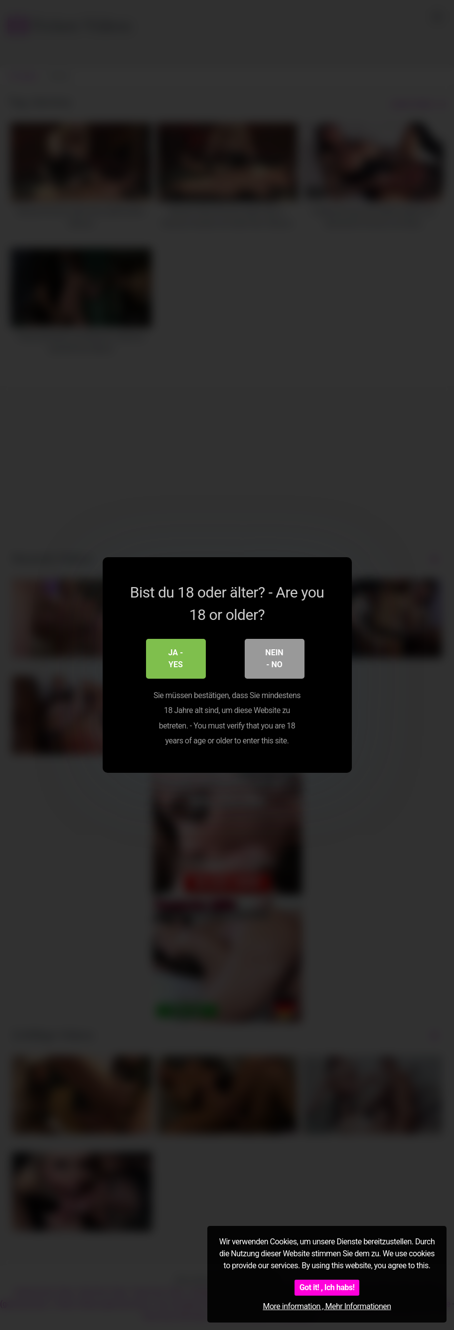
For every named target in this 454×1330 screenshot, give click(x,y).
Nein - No (274, 658)
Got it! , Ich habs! (327, 1287)
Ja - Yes (175, 658)
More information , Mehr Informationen (327, 1306)
